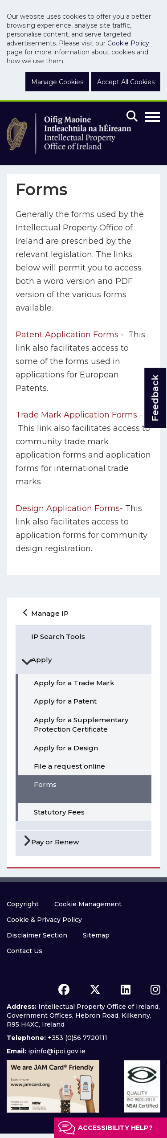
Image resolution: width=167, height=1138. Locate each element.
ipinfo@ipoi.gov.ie (57, 1051)
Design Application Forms (68, 508)
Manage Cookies (57, 82)
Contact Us (24, 951)
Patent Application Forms (68, 335)
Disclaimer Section (37, 935)
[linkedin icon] (125, 989)
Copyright (23, 904)
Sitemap (96, 935)
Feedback (155, 398)
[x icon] (95, 989)
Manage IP (50, 613)
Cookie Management (88, 904)
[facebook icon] (63, 989)
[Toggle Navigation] (152, 115)
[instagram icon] (155, 989)
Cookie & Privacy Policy (44, 920)
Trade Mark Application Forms (76, 415)
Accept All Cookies (126, 82)
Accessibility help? (115, 1128)
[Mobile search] (132, 116)
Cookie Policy (128, 43)
